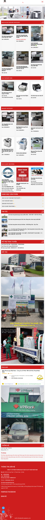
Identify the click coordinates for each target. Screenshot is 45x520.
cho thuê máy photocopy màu (11, 457)
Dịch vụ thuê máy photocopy (24, 457)
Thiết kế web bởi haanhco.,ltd (22, 518)
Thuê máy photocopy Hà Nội (19, 484)
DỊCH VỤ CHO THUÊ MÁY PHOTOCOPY (11, 22)
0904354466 (6, 476)
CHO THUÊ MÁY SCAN (7, 78)
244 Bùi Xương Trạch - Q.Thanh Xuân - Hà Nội (14, 472)
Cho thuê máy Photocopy (18, 455)
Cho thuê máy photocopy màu (7, 482)
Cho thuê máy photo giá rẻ (6, 484)
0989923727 (13, 477)
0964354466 (6, 474)
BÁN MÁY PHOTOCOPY (7, 108)
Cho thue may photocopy (7, 455)
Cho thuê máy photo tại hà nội (32, 455)
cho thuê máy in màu (36, 457)
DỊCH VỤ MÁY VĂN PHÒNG (8, 164)
